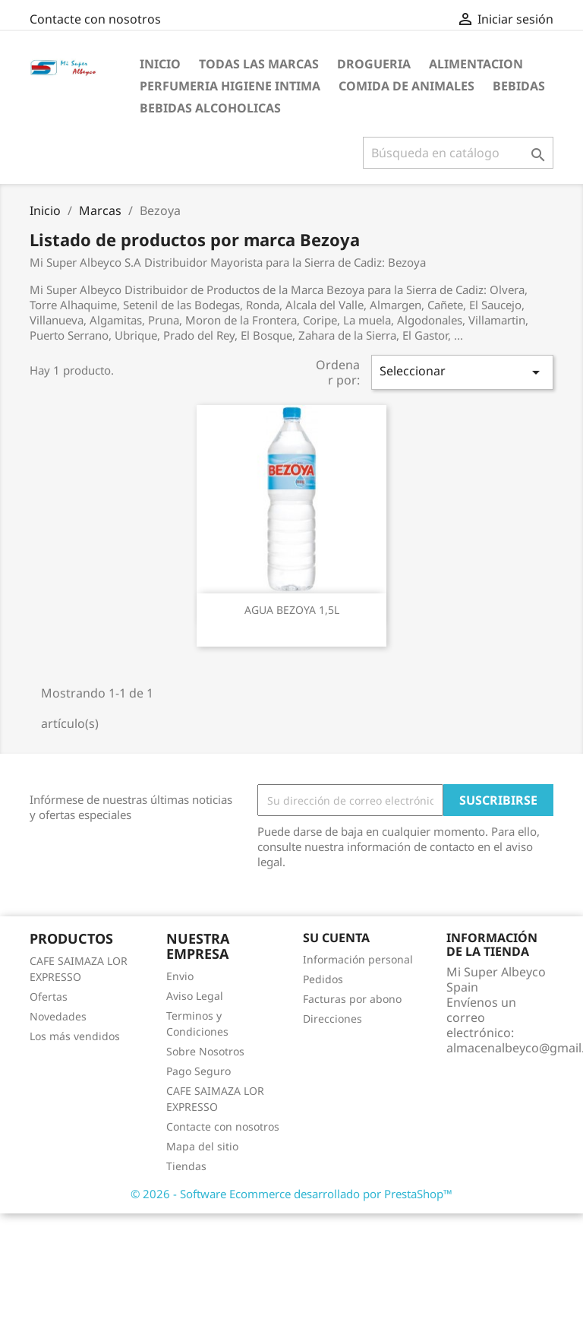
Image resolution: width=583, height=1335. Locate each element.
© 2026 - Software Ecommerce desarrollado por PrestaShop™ (291, 1193)
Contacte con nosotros (95, 19)
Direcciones (332, 1018)
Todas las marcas (259, 63)
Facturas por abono (352, 999)
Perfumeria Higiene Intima (230, 86)
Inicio (160, 63)
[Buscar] (458, 153)
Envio (180, 976)
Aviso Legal (194, 996)
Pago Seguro (198, 1071)
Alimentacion (476, 63)
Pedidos (323, 979)
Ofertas (49, 996)
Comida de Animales (406, 86)
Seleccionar (462, 371)
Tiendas (186, 1166)
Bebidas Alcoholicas (210, 108)
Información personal (358, 959)
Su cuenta (336, 937)
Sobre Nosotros (205, 1051)
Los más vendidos (75, 1036)
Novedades (58, 1016)
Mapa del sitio (202, 1146)
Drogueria (374, 63)
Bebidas (519, 86)
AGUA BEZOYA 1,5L (291, 610)
